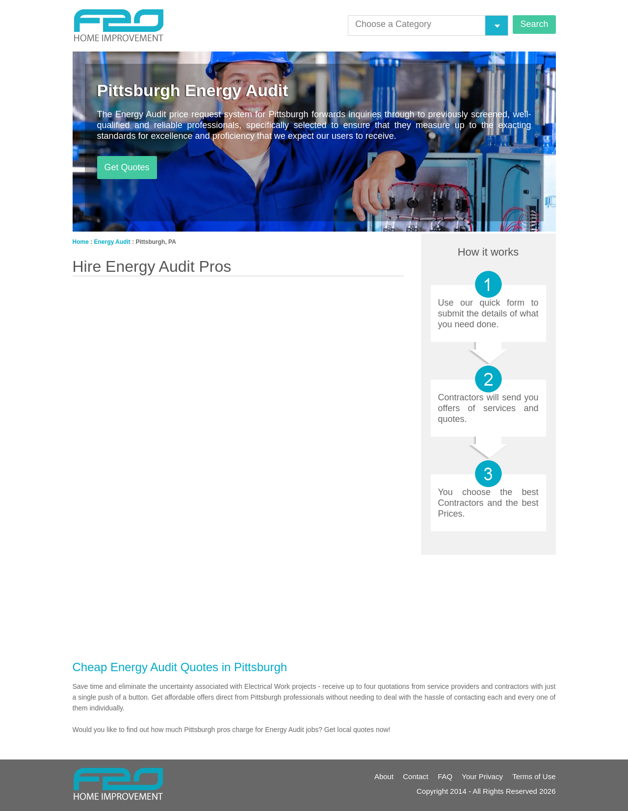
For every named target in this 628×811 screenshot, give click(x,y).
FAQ (445, 776)
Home (81, 241)
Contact (415, 776)
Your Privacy (482, 776)
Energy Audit (112, 241)
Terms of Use (533, 776)
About (383, 776)
